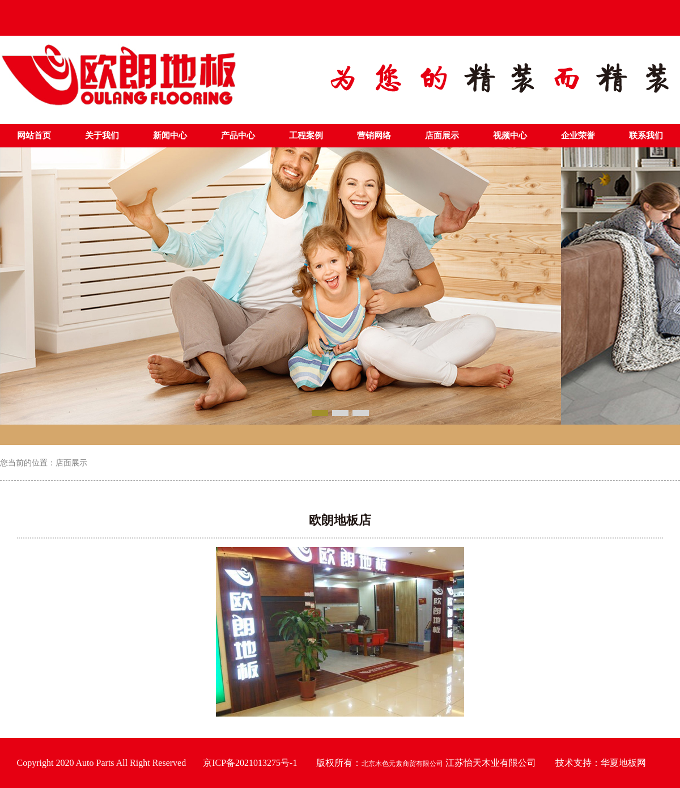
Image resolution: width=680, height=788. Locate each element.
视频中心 (510, 135)
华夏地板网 (623, 763)
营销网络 (374, 135)
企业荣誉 (578, 135)
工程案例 (306, 135)
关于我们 (102, 135)
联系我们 (646, 135)
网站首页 (34, 135)
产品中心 (238, 135)
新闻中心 (170, 135)
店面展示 (442, 135)
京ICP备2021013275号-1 (250, 763)
